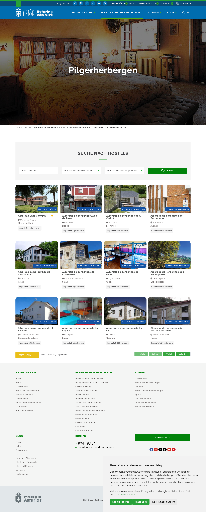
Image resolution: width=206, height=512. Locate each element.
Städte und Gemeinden (27, 462)
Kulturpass (80, 426)
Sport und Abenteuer (26, 458)
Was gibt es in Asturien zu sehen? (91, 382)
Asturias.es (165, 3)
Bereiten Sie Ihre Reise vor (93, 372)
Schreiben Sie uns (163, 437)
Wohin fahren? (82, 394)
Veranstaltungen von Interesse (90, 410)
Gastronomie (22, 386)
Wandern (20, 470)
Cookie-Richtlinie (127, 494)
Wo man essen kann (85, 398)
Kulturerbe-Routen (84, 430)
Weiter (169, 354)
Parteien (139, 386)
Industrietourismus (24, 410)
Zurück (155, 354)
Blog (19, 435)
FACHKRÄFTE (118, 3)
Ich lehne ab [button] (141, 502)
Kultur (18, 382)
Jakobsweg (21, 406)
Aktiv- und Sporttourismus (28, 402)
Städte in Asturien (24, 394)
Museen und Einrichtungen (147, 382)
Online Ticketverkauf (85, 422)
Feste (18, 454)
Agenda (140, 372)
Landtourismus (23, 398)
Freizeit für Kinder (143, 398)
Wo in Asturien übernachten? (89, 378)
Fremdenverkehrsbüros (86, 414)
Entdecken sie (26, 372)
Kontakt (81, 435)
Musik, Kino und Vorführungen (149, 390)
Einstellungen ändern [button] (163, 502)
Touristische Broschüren (87, 406)
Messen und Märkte (144, 406)
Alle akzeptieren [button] (120, 502)
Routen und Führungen (146, 402)
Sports (138, 394)
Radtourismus (22, 474)
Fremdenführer (82, 418)
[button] (186, 3)
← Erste (141, 354)
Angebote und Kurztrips (86, 390)
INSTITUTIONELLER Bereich (142, 3)
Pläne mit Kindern (24, 466)
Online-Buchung (83, 386)
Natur (18, 378)
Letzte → (183, 354)
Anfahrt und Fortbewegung (88, 402)
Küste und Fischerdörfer (27, 390)
